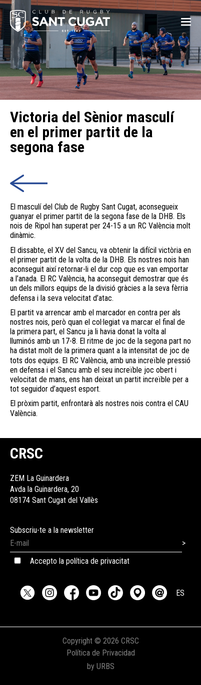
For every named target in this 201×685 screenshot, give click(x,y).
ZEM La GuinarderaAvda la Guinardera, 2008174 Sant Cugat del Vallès (54, 478)
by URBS (100, 666)
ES (180, 593)
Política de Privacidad (100, 653)
